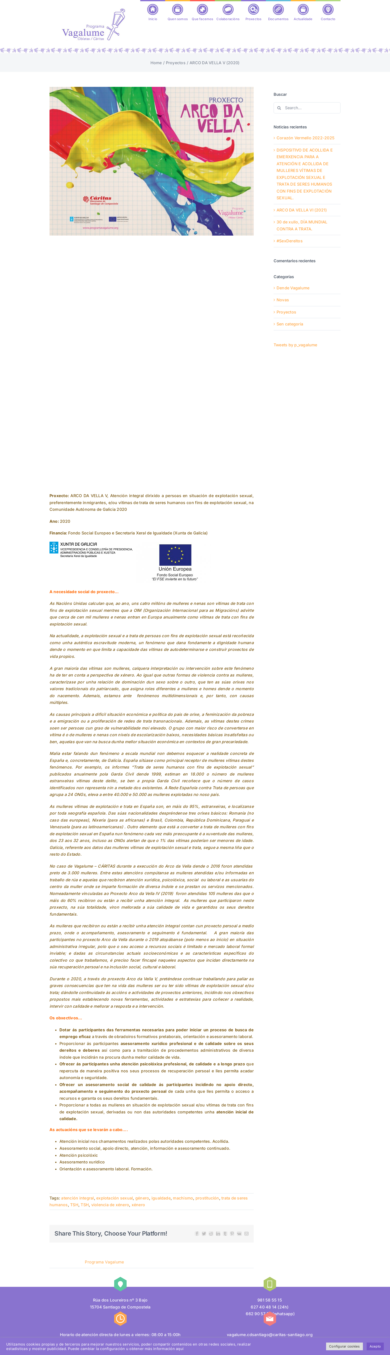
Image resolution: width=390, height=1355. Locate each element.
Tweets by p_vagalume (295, 344)
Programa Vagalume (104, 1261)
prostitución (207, 1198)
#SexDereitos (290, 240)
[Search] (279, 107)
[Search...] (307, 107)
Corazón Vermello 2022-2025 (306, 137)
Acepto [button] (375, 1346)
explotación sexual (114, 1198)
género (142, 1198)
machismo (183, 1198)
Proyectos (286, 312)
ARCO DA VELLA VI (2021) (302, 210)
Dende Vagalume (293, 287)
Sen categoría (290, 323)
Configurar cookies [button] (344, 1346)
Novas (283, 299)
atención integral (77, 1198)
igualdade (161, 1198)
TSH (74, 1204)
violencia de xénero (110, 1204)
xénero (138, 1204)
